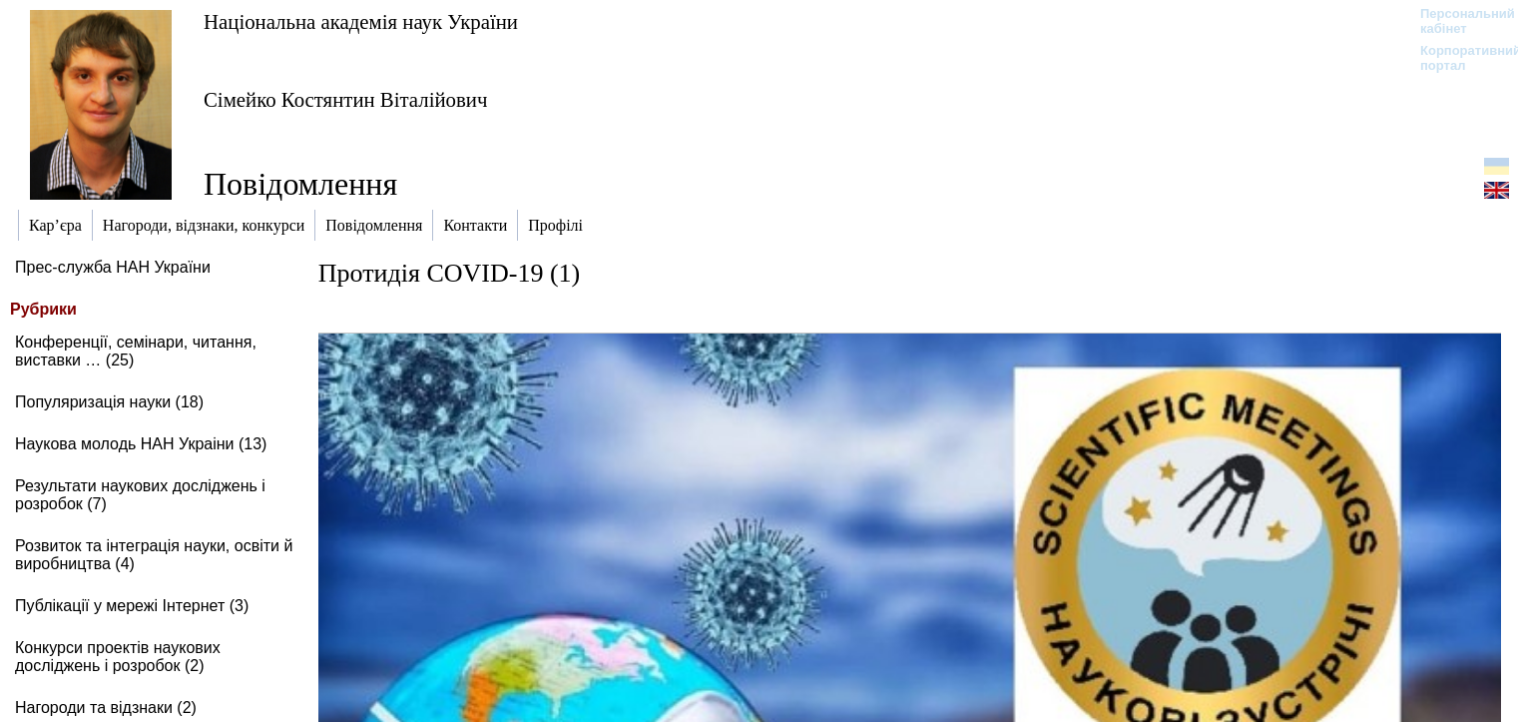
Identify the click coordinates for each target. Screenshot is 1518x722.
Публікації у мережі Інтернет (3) (132, 605)
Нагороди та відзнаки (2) (106, 707)
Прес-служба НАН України (113, 267)
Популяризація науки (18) (109, 401)
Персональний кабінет (1457, 21)
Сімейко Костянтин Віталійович (345, 99)
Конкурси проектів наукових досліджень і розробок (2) (118, 656)
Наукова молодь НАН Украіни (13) (140, 443)
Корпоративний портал (1457, 58)
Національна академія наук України (361, 21)
